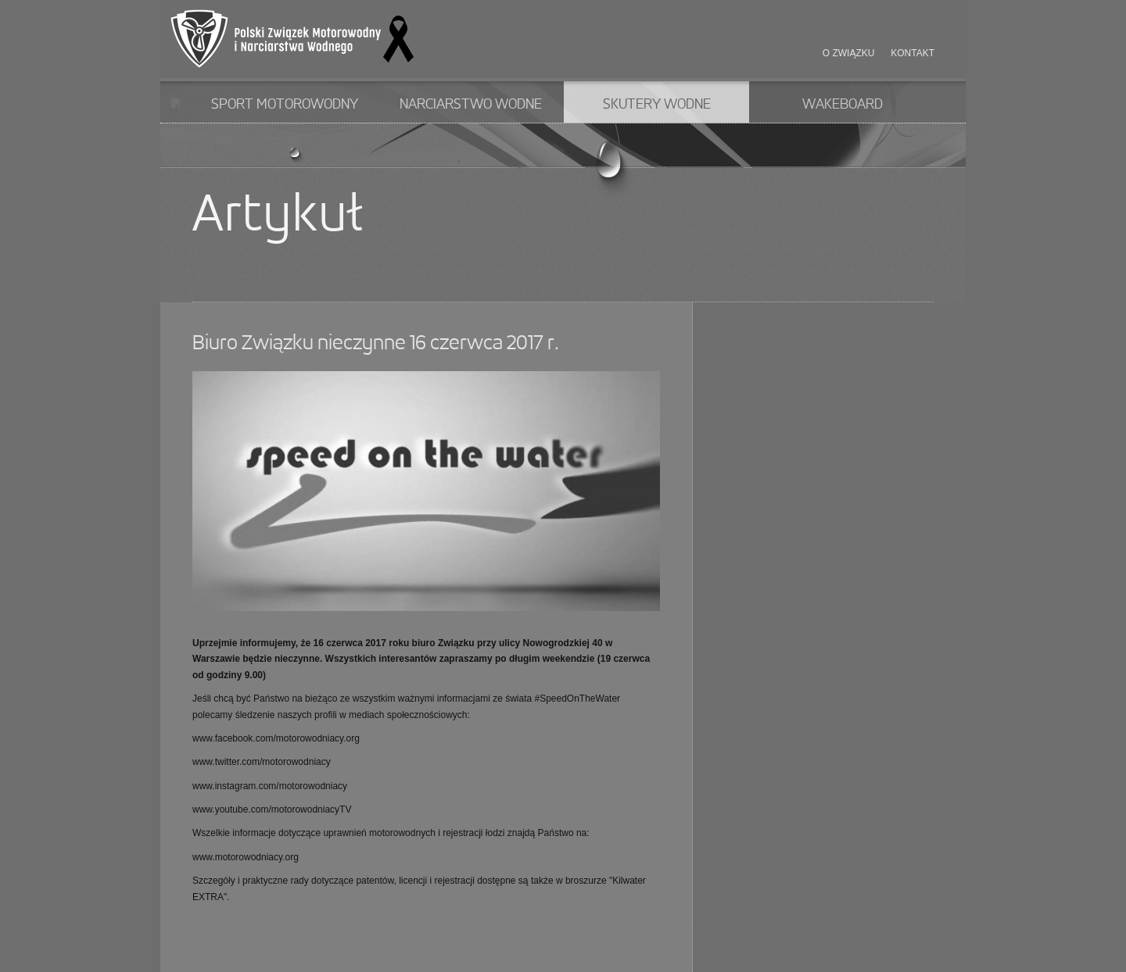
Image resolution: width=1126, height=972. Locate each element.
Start (175, 102)
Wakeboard (842, 105)
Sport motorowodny (284, 105)
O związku (849, 53)
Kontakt (912, 53)
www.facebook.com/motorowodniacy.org (276, 738)
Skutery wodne (657, 105)
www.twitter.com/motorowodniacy (261, 761)
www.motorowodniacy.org (245, 857)
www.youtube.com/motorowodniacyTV (271, 809)
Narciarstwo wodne (471, 105)
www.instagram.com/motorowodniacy (269, 786)
